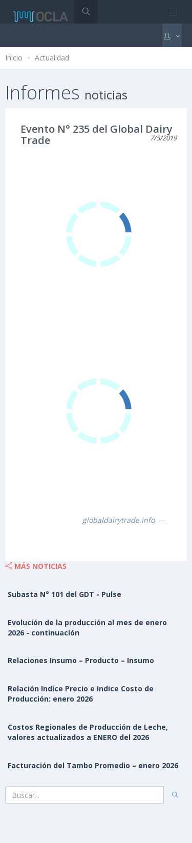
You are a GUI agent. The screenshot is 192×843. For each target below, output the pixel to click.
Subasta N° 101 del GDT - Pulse (64, 594)
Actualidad (52, 58)
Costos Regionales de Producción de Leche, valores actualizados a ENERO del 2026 (88, 732)
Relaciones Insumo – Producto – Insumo (81, 660)
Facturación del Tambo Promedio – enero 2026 (93, 765)
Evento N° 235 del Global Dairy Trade (96, 134)
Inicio (14, 58)
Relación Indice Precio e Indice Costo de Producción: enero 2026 (81, 694)
